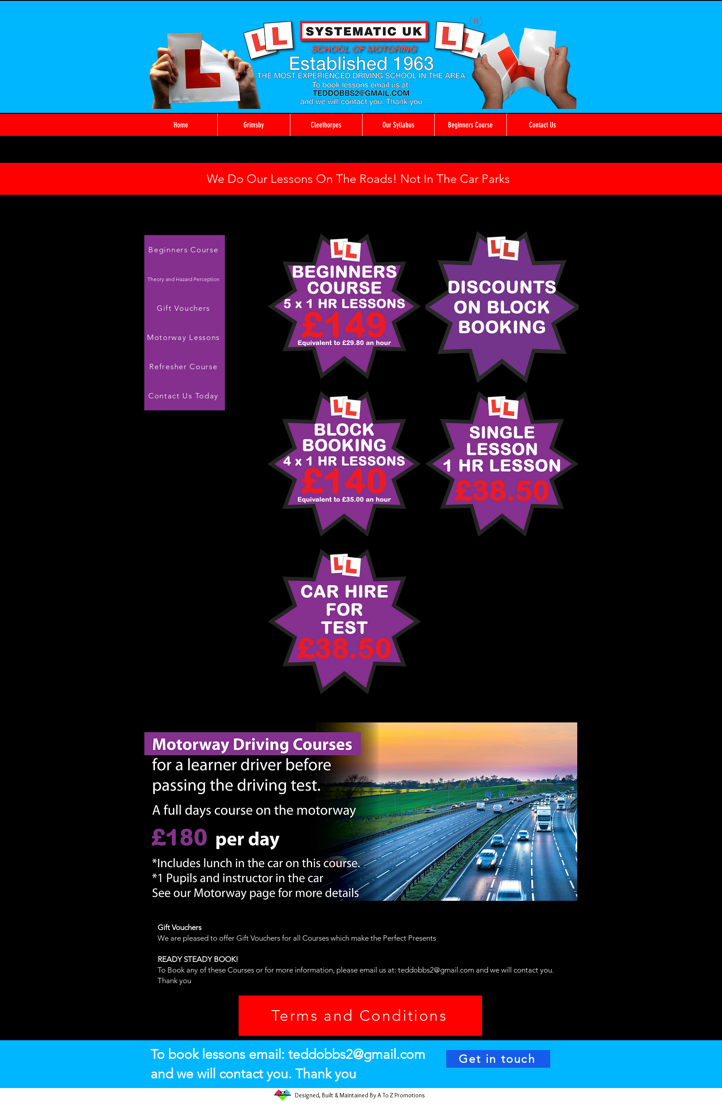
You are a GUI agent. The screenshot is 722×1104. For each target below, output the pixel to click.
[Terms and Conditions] (360, 1016)
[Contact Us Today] (184, 395)
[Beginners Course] (184, 249)
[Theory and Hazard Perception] (184, 278)
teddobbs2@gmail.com (436, 969)
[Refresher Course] (184, 366)
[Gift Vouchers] (184, 308)
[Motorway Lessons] (184, 337)
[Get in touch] (498, 1059)
